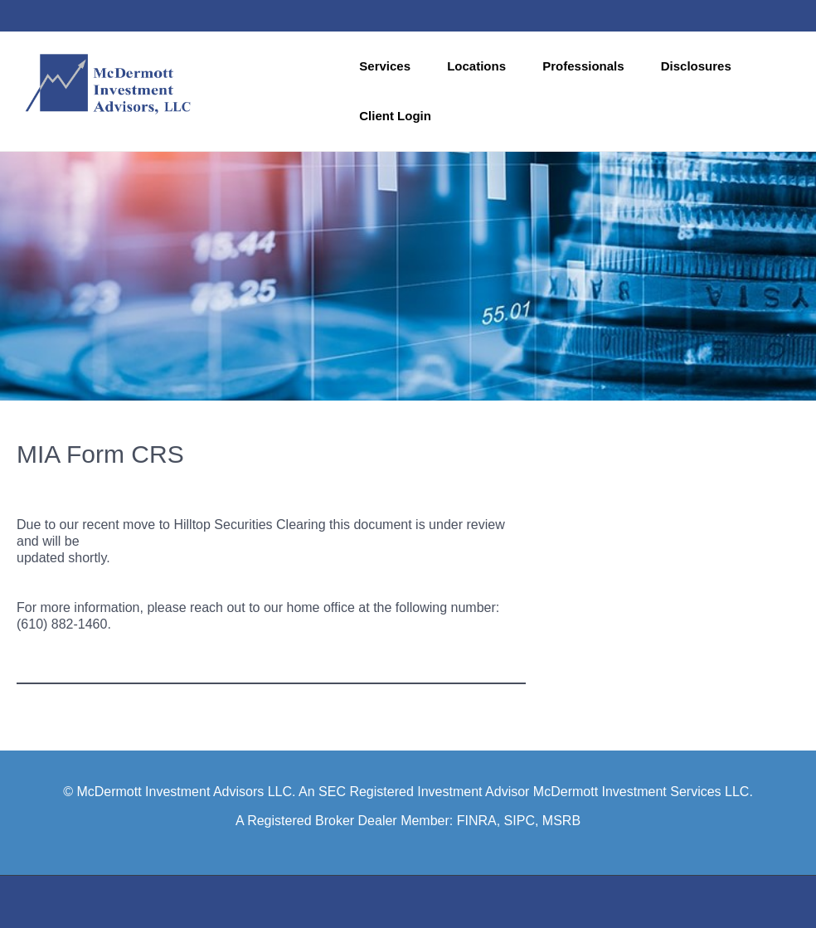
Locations (476, 66)
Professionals (583, 66)
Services (384, 66)
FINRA (477, 821)
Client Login (395, 116)
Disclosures (696, 66)
